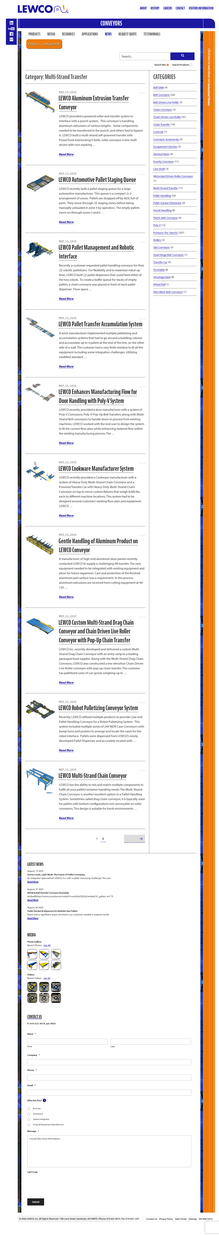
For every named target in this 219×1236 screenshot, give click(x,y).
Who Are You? (34, 1100)
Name (31, 1033)
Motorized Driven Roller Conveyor (173, 176)
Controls (158, 132)
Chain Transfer (161, 124)
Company (33, 1055)
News (108, 34)
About (143, 8)
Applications (90, 34)
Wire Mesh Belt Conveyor (168, 292)
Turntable (159, 269)
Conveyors (111, 23)
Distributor (38, 1113)
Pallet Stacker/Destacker (167, 203)
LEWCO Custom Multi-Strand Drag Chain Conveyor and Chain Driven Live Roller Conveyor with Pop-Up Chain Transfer (96, 631)
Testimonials (152, 34)
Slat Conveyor (161, 247)
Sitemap (193, 1218)
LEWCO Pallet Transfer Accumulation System (100, 324)
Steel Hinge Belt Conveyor (168, 255)
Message (33, 1131)
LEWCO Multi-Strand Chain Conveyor (93, 775)
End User (37, 1108)
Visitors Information (201, 8)
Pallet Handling (162, 195)
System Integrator (41, 1119)
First (29, 1046)
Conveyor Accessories (166, 139)
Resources (68, 34)
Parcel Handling (162, 210)
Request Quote (128, 34)
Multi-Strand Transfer (165, 188)
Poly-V (157, 225)
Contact (180, 8)
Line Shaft (159, 169)
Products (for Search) (165, 232)
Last (113, 1046)
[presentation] (57, 1184)
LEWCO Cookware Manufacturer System (96, 468)
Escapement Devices (165, 146)
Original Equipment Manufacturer (48, 1124)
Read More (66, 154)
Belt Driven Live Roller (166, 102)
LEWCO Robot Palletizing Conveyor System (98, 708)
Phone (32, 1070)
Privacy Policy (166, 1218)
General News (161, 154)
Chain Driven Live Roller (167, 117)
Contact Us (151, 1218)
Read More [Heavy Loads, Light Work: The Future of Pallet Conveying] (32, 881)
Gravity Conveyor (163, 161)
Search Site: (161, 64)
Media (51, 34)
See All (47, 945)
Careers (167, 8)
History (155, 8)
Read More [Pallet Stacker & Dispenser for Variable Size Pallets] (32, 918)
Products (34, 34)
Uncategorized (162, 277)
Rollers (157, 240)
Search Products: (182, 64)
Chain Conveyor (162, 109)
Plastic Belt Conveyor (165, 218)
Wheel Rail (159, 284)
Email (31, 1085)
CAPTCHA (32, 1172)
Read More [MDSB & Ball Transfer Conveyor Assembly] (32, 899)
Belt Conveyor (161, 94)
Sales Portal (181, 1218)
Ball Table (158, 87)
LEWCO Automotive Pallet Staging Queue (97, 179)
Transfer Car (160, 262)
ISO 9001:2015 (206, 1218)
